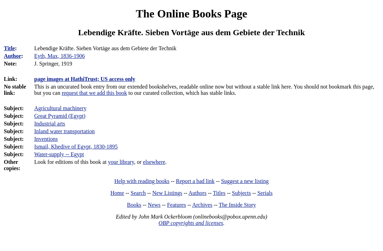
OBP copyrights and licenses (191, 223)
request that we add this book (94, 93)
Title (9, 48)
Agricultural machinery (60, 108)
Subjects (241, 193)
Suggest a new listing (244, 181)
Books (134, 205)
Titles (219, 193)
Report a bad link (195, 181)
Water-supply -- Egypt (59, 154)
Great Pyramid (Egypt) (60, 116)
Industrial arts (49, 124)
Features (176, 205)
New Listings (167, 193)
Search (138, 193)
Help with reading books (141, 181)
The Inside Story (237, 205)
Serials (265, 193)
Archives (202, 205)
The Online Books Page (191, 13)
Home (117, 193)
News (154, 205)
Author (12, 56)
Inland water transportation (64, 131)
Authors (198, 193)
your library (121, 162)
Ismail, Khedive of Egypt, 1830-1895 (76, 147)
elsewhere (154, 162)
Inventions (46, 139)
